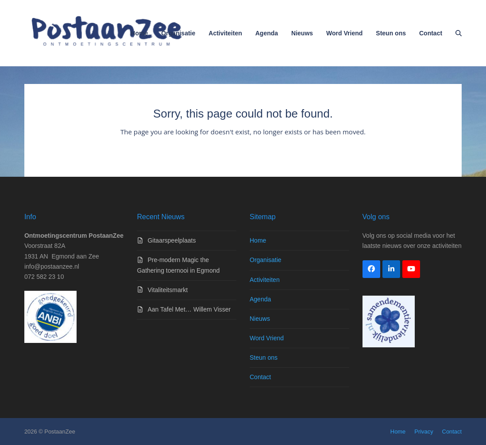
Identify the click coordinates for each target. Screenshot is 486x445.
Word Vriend (267, 338)
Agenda (260, 299)
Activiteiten (265, 279)
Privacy (423, 431)
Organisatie (266, 259)
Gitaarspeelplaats (171, 240)
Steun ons (264, 357)
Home (258, 240)
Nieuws (260, 318)
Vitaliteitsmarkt (167, 289)
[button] (458, 33)
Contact (260, 376)
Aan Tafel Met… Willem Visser (189, 309)
